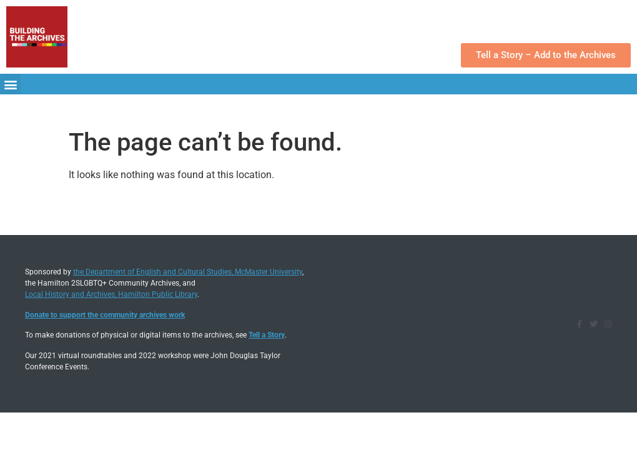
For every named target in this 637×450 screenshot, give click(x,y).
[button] (10, 84)
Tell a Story (267, 335)
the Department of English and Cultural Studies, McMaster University (187, 272)
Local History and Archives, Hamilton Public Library (111, 294)
